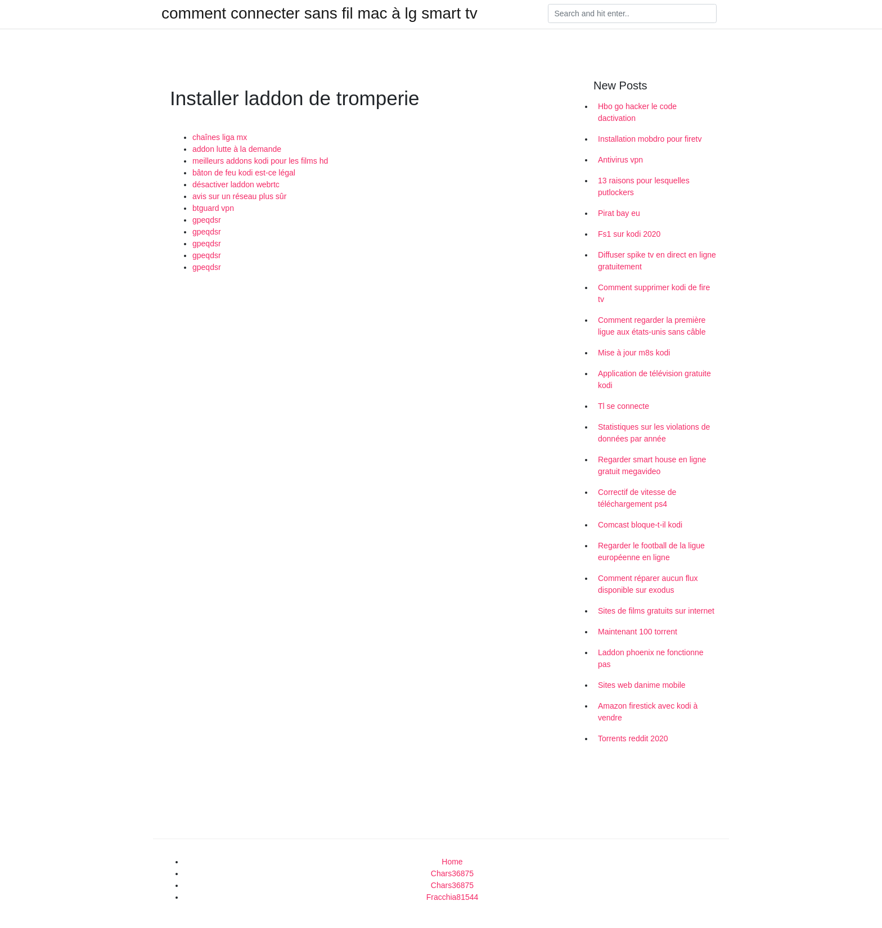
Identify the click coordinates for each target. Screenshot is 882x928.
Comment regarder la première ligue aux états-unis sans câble (651, 326)
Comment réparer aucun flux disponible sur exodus (648, 584)
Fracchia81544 (452, 897)
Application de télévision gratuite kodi (654, 379)
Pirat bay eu (619, 213)
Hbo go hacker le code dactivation (637, 112)
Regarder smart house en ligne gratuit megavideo (652, 465)
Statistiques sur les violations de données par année (654, 432)
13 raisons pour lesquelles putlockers (644, 186)
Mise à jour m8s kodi (634, 352)
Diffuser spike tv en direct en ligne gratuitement (657, 260)
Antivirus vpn (620, 159)
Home (452, 861)
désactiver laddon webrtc (236, 184)
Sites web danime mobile (642, 685)
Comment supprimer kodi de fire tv (654, 293)
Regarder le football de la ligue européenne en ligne (651, 551)
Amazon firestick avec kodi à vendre (648, 711)
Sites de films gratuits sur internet (656, 610)
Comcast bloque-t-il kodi (640, 524)
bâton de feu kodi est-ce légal (243, 172)
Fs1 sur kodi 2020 (629, 233)
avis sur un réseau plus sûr (239, 196)
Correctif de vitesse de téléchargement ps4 (637, 498)
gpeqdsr (206, 219)
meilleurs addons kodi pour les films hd (260, 160)
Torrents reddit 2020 (633, 738)
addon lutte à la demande (236, 149)
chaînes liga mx (219, 137)
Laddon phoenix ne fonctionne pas (651, 658)
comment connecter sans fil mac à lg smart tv (319, 13)
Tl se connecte (623, 406)
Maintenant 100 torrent (637, 631)
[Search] (632, 13)
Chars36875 (452, 873)
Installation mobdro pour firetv (649, 138)
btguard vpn (213, 208)
